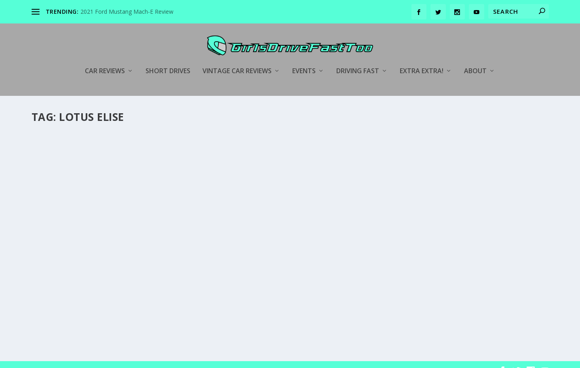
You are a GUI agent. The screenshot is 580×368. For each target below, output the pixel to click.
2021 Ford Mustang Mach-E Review (126, 11)
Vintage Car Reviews (237, 59)
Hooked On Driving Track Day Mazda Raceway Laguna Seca (452, 226)
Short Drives (168, 59)
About (475, 59)
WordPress (163, 358)
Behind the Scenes (145, 257)
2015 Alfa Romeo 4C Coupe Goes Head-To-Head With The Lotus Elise (280, 196)
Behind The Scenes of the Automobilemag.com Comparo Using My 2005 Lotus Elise (109, 236)
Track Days (478, 242)
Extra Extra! (421, 59)
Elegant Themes (87, 358)
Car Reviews (105, 59)
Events (304, 59)
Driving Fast (357, 59)
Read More (60, 307)
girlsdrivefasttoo (65, 257)
